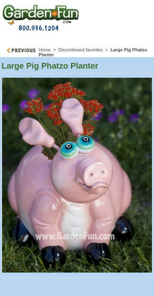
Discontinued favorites (80, 49)
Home (45, 49)
